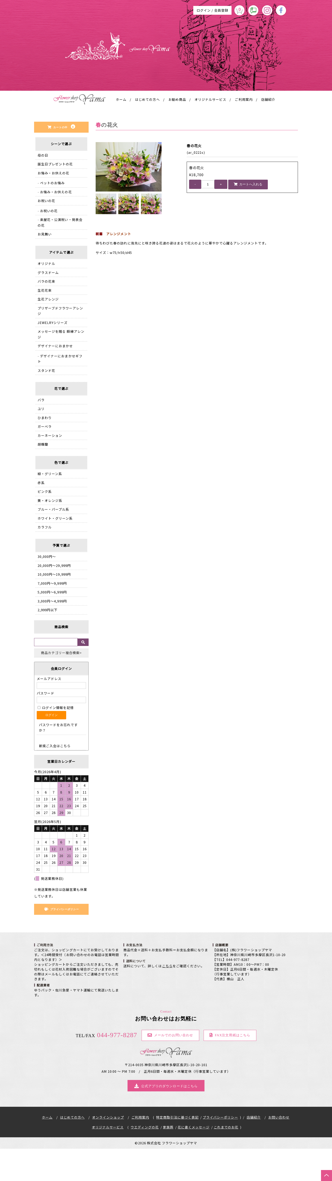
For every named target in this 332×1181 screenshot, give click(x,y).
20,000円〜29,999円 (54, 597)
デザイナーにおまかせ (55, 378)
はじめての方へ (147, 131)
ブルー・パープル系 (53, 541)
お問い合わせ (278, 1149)
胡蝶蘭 (43, 476)
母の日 (43, 187)
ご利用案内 (243, 131)
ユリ (41, 441)
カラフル (45, 559)
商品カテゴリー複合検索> (61, 685)
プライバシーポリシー (220, 1149)
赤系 (41, 515)
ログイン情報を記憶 (56, 739)
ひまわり (45, 450)
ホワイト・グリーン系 (55, 550)
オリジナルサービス (210, 131)
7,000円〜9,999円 (52, 615)
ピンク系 (45, 523)
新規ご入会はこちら (55, 778)
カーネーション (50, 467)
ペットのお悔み (52, 215)
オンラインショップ (108, 1149)
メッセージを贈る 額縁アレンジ (61, 366)
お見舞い (45, 266)
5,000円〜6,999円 (52, 624)
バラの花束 (46, 313)
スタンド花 (46, 402)
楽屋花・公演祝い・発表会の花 (60, 255)
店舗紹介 (268, 131)
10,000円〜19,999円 (54, 606)
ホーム (121, 131)
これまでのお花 (226, 1159)
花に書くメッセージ (193, 1159)
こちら (167, 998)
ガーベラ (45, 458)
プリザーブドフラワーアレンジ (60, 343)
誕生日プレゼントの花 (55, 196)
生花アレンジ (48, 331)
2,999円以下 (47, 642)
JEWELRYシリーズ (52, 355)
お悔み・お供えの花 (53, 205)
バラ (41, 432)
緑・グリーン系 (50, 506)
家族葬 (168, 1159)
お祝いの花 (46, 233)
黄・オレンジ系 (50, 532)
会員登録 (221, 10)
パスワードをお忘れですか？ (58, 759)
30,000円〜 (47, 588)
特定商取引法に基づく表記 (177, 1149)
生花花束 (45, 322)
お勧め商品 (177, 131)
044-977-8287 (106, 1067)
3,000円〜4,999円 (52, 633)
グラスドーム (48, 304)
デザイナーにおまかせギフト (60, 391)
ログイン (204, 10)
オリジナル (46, 295)
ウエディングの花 (145, 1159)
